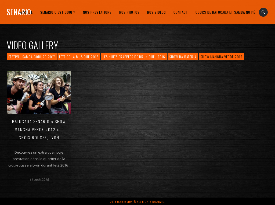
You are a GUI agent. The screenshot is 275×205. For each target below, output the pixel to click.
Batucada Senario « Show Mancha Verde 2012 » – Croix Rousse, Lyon (39, 129)
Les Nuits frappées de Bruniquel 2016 (134, 56)
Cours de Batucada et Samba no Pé (225, 12)
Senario (19, 11)
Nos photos (129, 12)
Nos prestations (97, 12)
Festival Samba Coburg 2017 (31, 56)
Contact (180, 12)
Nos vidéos (156, 12)
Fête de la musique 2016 (79, 56)
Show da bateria (182, 56)
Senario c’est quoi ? (57, 12)
